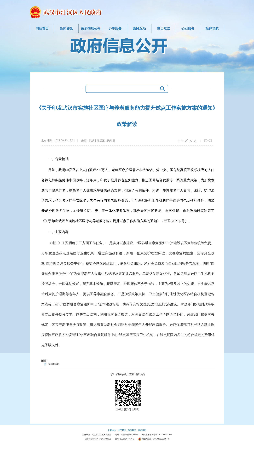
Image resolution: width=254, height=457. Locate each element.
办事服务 (115, 28)
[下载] (119, 409)
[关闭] (136, 409)
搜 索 (161, 89)
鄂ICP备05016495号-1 (124, 439)
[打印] (128, 409)
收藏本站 (112, 430)
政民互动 (139, 28)
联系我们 (132, 430)
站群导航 (212, 28)
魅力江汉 (163, 28)
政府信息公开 (90, 28)
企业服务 (187, 28)
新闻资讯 (66, 28)
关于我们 (122, 430)
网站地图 (142, 430)
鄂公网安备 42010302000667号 (153, 439)
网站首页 (42, 28)
